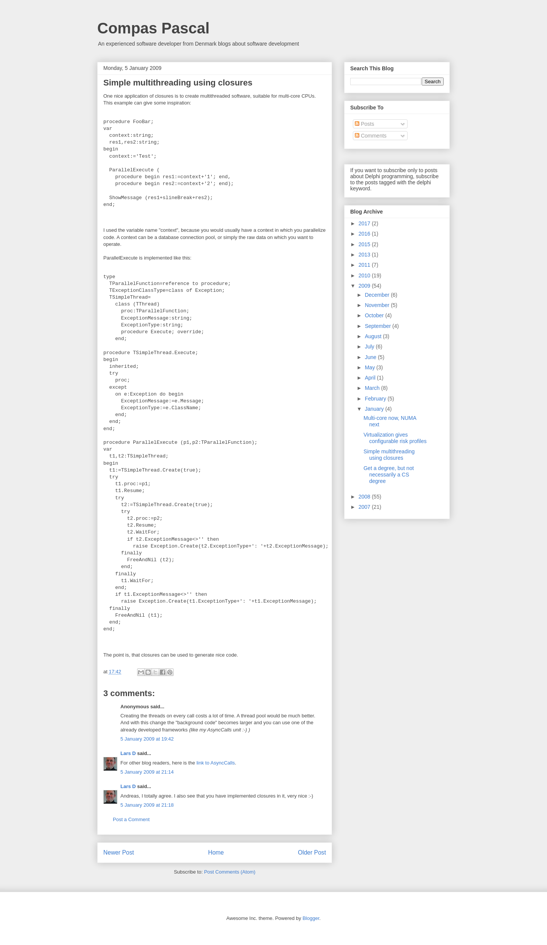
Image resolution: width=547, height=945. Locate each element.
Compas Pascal (153, 28)
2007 (365, 507)
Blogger (310, 918)
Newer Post (118, 852)
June (371, 357)
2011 (365, 265)
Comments (371, 136)
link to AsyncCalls (215, 763)
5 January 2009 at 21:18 (147, 805)
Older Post (312, 852)
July (370, 346)
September (378, 326)
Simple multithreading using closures (389, 454)
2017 (365, 223)
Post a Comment (131, 819)
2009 (365, 286)
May (370, 367)
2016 (365, 234)
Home (216, 852)
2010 (365, 275)
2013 (365, 255)
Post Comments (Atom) (229, 872)
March (373, 388)
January (375, 409)
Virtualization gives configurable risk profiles (395, 438)
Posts (364, 124)
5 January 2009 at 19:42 (147, 739)
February (376, 399)
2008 (365, 497)
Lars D (128, 753)
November (377, 305)
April (371, 378)
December (377, 295)
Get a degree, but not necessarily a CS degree (389, 474)
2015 (365, 244)
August (374, 336)
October (375, 315)
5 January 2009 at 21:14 (147, 772)
